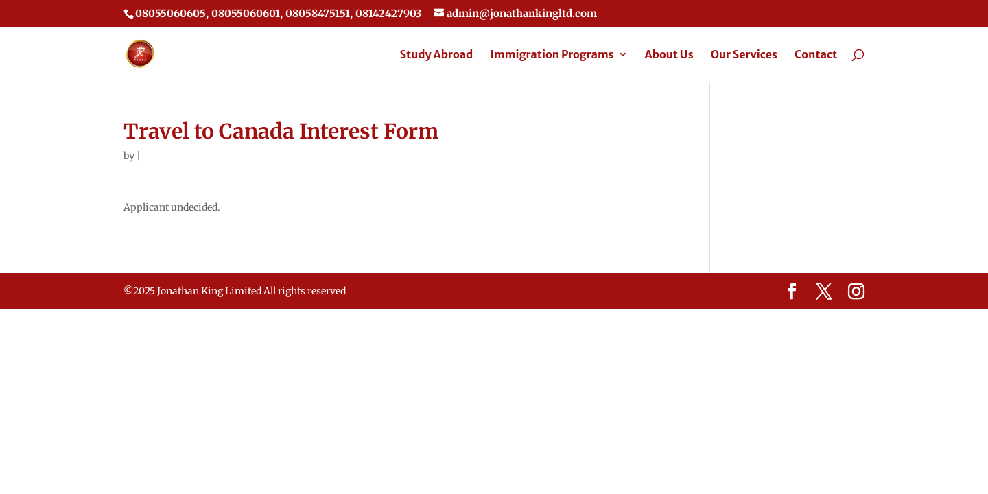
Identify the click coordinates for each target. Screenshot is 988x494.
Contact (816, 55)
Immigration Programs (551, 55)
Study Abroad (436, 55)
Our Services (744, 55)
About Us (669, 55)
